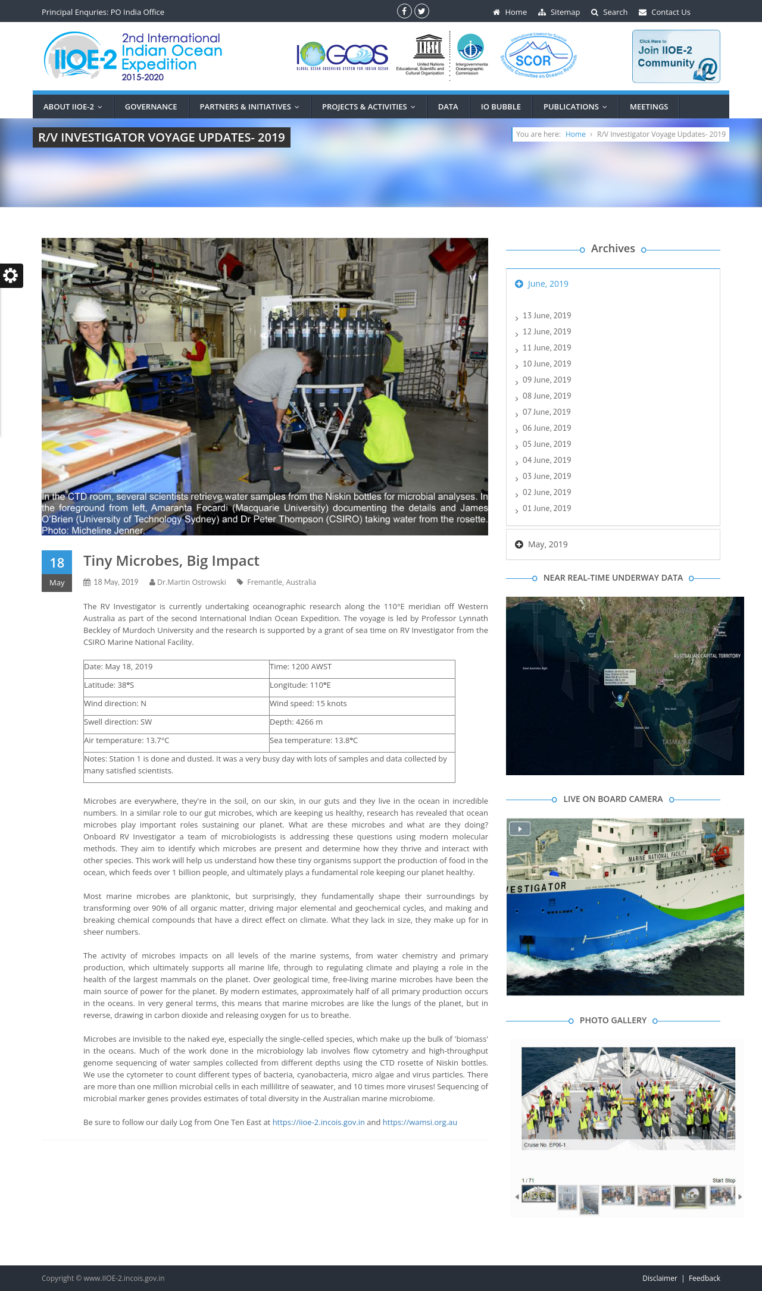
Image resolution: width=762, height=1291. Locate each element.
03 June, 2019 (547, 476)
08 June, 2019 (547, 395)
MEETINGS (649, 106)
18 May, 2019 (116, 582)
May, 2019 (548, 544)
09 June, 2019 (547, 379)
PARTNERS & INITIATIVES (252, 106)
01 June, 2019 (547, 508)
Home (576, 134)
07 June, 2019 (547, 411)
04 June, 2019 (547, 460)
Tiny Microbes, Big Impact (171, 560)
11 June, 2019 (547, 347)
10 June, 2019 (547, 363)
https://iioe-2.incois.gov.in (319, 1122)
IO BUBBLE (501, 106)
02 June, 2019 (547, 492)
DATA (448, 106)
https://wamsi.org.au (420, 1122)
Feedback (704, 1278)
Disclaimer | (665, 1278)
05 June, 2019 (547, 443)
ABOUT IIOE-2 (75, 106)
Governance (151, 106)
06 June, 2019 (547, 427)
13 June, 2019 (547, 315)
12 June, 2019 (547, 331)
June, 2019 (548, 283)
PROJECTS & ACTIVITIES (371, 106)
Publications (578, 106)
